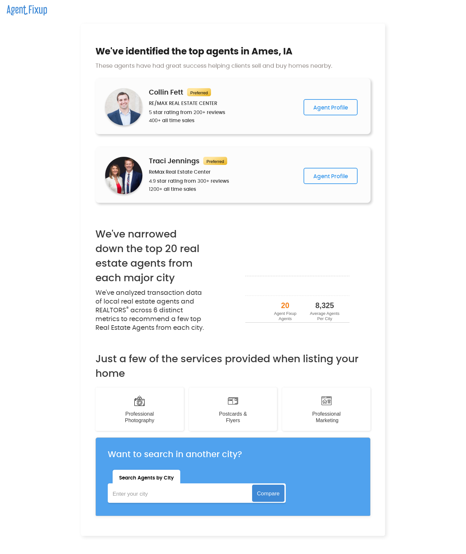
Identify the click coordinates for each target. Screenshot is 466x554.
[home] (23, 8)
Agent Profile (330, 107)
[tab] (146, 476)
